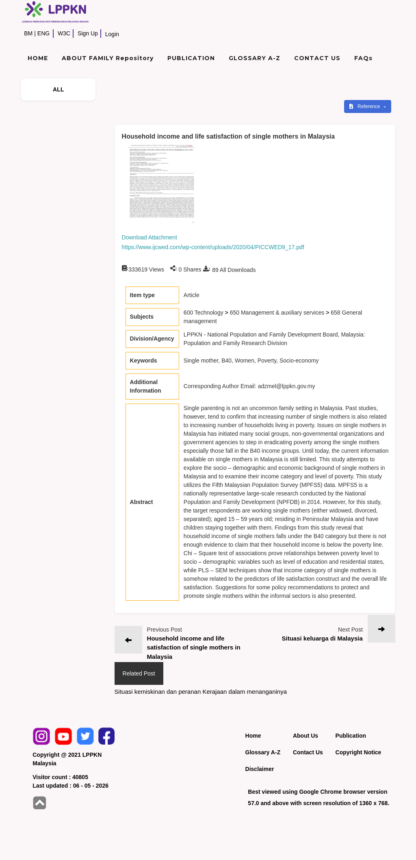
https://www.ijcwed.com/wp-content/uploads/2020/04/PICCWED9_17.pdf (213, 247)
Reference (365, 106)
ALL (58, 89)
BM (28, 33)
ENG (43, 33)
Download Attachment (149, 237)
